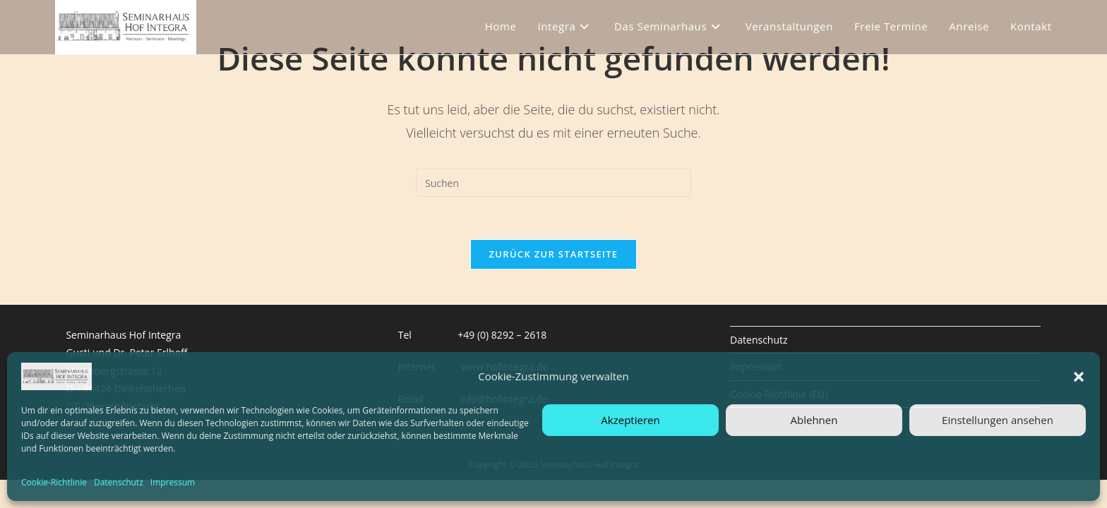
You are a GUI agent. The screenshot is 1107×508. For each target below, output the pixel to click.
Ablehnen (814, 420)
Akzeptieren (630, 420)
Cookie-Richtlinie (54, 482)
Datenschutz (118, 482)
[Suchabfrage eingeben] (553, 183)
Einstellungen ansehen (997, 420)
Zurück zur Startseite (553, 254)
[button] (1079, 377)
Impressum (172, 482)
